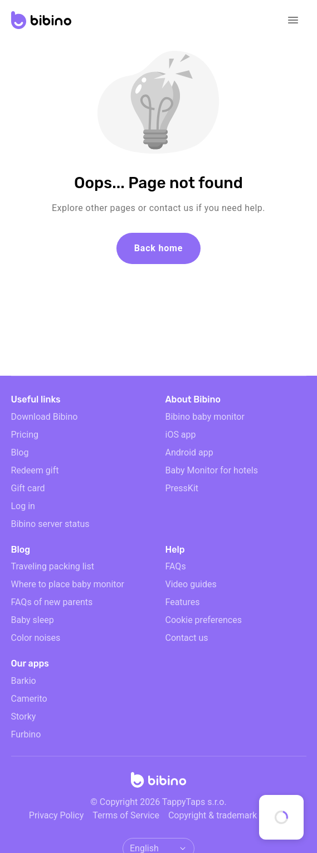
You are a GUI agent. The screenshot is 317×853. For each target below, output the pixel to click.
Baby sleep (32, 620)
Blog (20, 452)
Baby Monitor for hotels (211, 470)
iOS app (180, 434)
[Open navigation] (293, 20)
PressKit (182, 488)
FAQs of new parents (52, 602)
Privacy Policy (56, 815)
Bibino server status (50, 524)
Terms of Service (125, 815)
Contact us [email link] (186, 637)
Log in (23, 506)
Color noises (36, 637)
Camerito (29, 698)
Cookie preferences (203, 620)
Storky (23, 716)
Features (182, 602)
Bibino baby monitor (205, 416)
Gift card (28, 488)
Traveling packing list (52, 566)
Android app (189, 452)
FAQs (175, 566)
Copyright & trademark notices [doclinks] (228, 815)
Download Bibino (44, 416)
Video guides (191, 584)
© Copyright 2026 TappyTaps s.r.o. (158, 802)
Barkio (23, 680)
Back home (158, 248)
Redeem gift (35, 470)
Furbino (26, 734)
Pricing (25, 434)
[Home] (159, 783)
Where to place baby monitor (67, 584)
